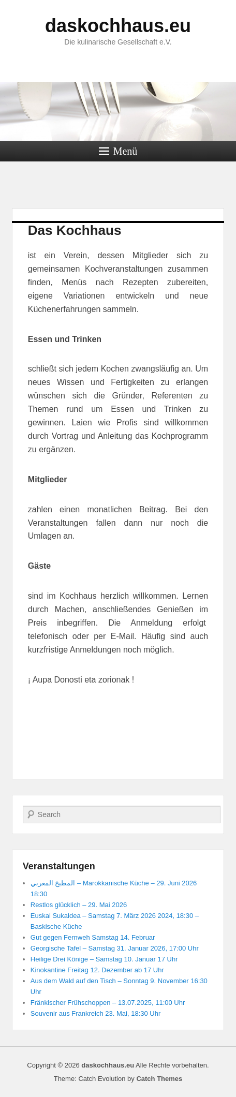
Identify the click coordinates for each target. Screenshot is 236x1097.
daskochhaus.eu (118, 25)
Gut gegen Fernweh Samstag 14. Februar (93, 937)
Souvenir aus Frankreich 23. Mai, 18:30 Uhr (95, 1013)
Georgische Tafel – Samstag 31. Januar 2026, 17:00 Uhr (115, 948)
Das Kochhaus (75, 230)
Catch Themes (159, 1079)
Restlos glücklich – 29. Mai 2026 (79, 905)
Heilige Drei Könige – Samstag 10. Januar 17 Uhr (104, 959)
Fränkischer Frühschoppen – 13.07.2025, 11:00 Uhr (108, 1002)
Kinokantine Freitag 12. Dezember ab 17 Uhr (97, 970)
